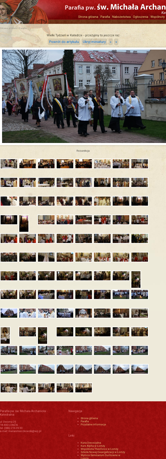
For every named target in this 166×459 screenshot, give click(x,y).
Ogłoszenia (140, 17)
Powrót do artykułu (64, 42)
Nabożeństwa (121, 17)
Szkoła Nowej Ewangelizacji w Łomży (103, 452)
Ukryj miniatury (94, 42)
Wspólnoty (157, 17)
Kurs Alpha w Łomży (93, 445)
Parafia (105, 17)
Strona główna (88, 17)
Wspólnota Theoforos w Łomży (99, 448)
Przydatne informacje (93, 424)
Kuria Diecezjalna (91, 442)
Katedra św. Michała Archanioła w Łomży (38, 10)
